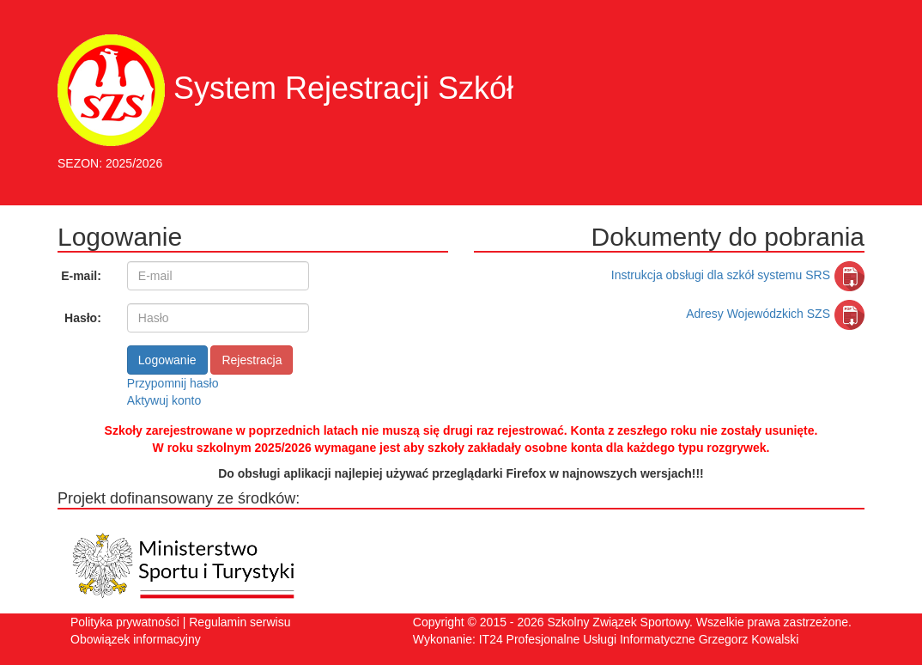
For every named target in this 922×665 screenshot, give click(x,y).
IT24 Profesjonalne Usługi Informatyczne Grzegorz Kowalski (639, 639)
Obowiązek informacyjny (135, 639)
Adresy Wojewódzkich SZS (775, 313)
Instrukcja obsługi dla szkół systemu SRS (737, 275)
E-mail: (81, 276)
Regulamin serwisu (239, 622)
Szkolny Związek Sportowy (617, 622)
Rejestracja (251, 360)
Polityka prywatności (124, 622)
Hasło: (82, 318)
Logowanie (167, 360)
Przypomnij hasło (173, 383)
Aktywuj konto (164, 400)
